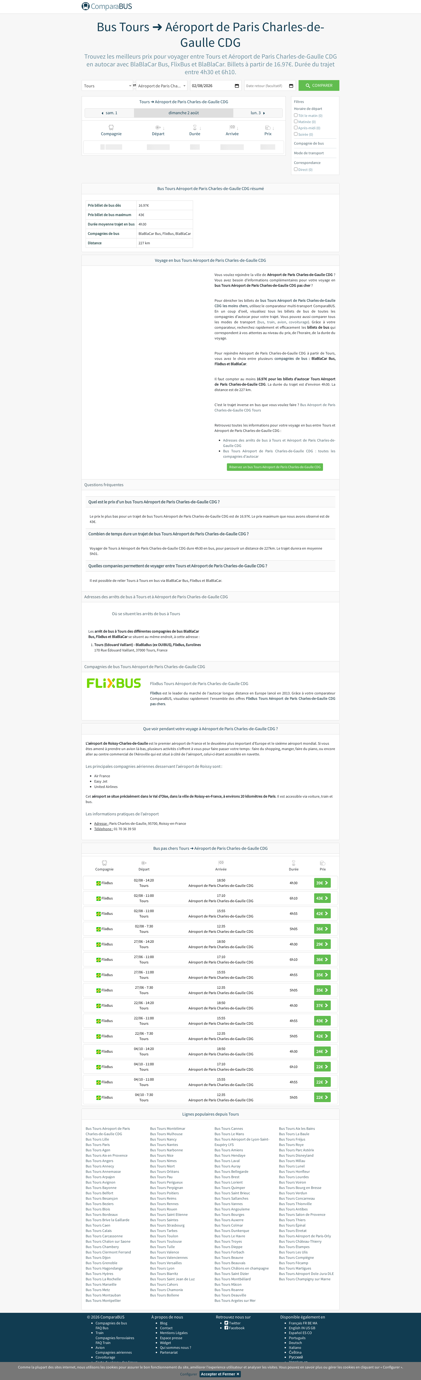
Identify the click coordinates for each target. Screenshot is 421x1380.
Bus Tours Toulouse (166, 1241)
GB (313, 1327)
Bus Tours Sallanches (231, 1198)
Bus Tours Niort (162, 1166)
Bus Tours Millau (292, 1160)
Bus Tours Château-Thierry (300, 1241)
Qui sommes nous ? (175, 1347)
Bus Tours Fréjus (292, 1139)
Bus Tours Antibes (293, 1209)
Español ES (298, 1332)
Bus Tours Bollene (164, 1295)
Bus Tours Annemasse (103, 1171)
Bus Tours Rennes (164, 1203)
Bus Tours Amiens (229, 1150)
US (308, 1327)
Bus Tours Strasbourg (167, 1225)
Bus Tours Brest (227, 1176)
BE (310, 1323)
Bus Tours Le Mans (229, 1133)
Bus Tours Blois (98, 1209)
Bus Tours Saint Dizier (232, 1273)
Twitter (234, 1323)
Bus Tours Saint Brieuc (232, 1193)
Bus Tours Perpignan (166, 1187)
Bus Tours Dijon (98, 1257)
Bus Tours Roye (291, 1144)
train (271, 322)
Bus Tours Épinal (292, 1225)
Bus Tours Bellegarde (231, 1171)
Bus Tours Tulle (162, 1246)
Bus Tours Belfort (99, 1193)
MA (315, 1323)
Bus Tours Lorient (229, 1182)
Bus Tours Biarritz (164, 1273)
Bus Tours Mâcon (228, 1284)
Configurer (188, 1374)
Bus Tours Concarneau (297, 1198)
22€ (322, 1066)
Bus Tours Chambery (102, 1246)
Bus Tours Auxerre (229, 1219)
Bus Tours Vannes (229, 1203)
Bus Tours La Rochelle (103, 1279)
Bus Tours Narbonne (166, 1150)
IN (303, 1327)
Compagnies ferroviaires (115, 1337)
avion (281, 322)
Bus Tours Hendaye (230, 1155)
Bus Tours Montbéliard (233, 1279)
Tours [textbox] (89, 85)
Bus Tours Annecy (100, 1166)
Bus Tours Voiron (292, 1182)
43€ (322, 898)
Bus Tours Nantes (164, 1144)
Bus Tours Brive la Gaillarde (107, 1219)
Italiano (295, 1347)
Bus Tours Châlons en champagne (242, 1268)
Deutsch (295, 1342)
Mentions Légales (174, 1332)
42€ (322, 913)
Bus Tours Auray (228, 1166)
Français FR (298, 1323)
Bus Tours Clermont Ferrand (108, 1252)
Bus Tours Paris (98, 1144)
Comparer (319, 85)
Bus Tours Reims (163, 1198)
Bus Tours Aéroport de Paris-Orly (305, 1236)
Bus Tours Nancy (163, 1139)
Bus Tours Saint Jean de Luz (172, 1279)
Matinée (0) (307, 121)
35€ (322, 974)
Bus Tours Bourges (229, 1214)
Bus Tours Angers (99, 1160)
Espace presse (171, 1337)
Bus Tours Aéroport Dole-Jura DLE (306, 1273)
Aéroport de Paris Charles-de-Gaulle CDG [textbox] (162, 85)
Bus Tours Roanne (229, 1289)
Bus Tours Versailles (166, 1262)
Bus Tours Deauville (230, 1295)
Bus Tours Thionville (295, 1203)
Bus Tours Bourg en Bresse (300, 1187)
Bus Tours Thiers (292, 1219)
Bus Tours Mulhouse (166, 1133)
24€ (322, 1051)
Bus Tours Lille (97, 1139)
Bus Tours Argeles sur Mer (235, 1300)
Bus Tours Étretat (293, 1230)
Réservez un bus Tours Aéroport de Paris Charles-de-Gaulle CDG (275, 467)
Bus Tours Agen (98, 1150)
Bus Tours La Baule (294, 1133)
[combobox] (107, 85)
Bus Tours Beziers (100, 1203)
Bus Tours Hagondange (104, 1268)
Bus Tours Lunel (292, 1166)
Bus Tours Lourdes (294, 1176)
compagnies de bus (290, 358)
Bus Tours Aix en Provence (107, 1155)
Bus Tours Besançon (102, 1198)
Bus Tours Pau (161, 1176)
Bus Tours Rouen (163, 1209)
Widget (165, 1342)
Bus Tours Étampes (294, 1246)
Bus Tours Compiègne (296, 1257)
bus (261, 322)
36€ (322, 928)
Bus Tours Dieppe (228, 1246)
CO (309, 1332)
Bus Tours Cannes (229, 1128)
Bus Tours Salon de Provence (302, 1214)
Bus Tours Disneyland (296, 1155)
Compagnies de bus (111, 1323)
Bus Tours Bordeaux (102, 1214)
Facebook (236, 1327)
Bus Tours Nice (161, 1155)
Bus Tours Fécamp (293, 1262)
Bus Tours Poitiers (164, 1193)
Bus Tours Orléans (164, 1171)
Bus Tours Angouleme (232, 1209)
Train (100, 1332)
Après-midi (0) (309, 128)
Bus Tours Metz (98, 1289)
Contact (166, 1327)
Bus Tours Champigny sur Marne (305, 1279)
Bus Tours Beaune (229, 1257)
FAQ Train (103, 1342)
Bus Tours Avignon (100, 1182)
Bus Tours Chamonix (166, 1289)
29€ (322, 944)
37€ (322, 1005)
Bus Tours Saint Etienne (169, 1214)
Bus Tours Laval (227, 1160)
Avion (100, 1347)
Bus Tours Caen (98, 1225)
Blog (163, 1323)
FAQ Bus (102, 1327)
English (294, 1327)
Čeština (295, 1352)
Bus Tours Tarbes (163, 1230)
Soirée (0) (305, 134)
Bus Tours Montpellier (103, 1300)
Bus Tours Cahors (164, 1284)
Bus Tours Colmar (229, 1225)
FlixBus (155, 693)
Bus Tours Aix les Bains (297, 1128)
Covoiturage (105, 1357)
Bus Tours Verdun (293, 1193)
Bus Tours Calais (99, 1230)
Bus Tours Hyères (99, 1273)
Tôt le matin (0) (310, 115)
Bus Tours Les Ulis (293, 1252)
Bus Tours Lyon (162, 1268)
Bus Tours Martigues (295, 1268)
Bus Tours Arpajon (100, 1176)
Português (297, 1337)
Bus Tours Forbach (229, 1252)
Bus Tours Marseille (101, 1284)
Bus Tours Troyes (228, 1241)
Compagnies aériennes (114, 1352)
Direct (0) (305, 169)
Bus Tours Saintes (164, 1219)
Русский (296, 1357)
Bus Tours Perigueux (166, 1182)
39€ (322, 883)
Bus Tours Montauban (103, 1295)
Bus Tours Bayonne (101, 1187)
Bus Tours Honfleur (294, 1171)
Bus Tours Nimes (163, 1160)
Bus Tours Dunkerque (232, 1230)
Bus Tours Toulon (164, 1236)
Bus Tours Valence (164, 1252)
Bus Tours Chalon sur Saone (108, 1241)
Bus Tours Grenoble (101, 1262)
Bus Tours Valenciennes (169, 1257)
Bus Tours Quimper (230, 1187)
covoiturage (298, 322)
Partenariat (169, 1352)
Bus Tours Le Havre (230, 1236)
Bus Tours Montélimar (167, 1128)
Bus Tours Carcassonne (104, 1236)
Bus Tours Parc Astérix (296, 1150)
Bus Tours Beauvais (230, 1262)
